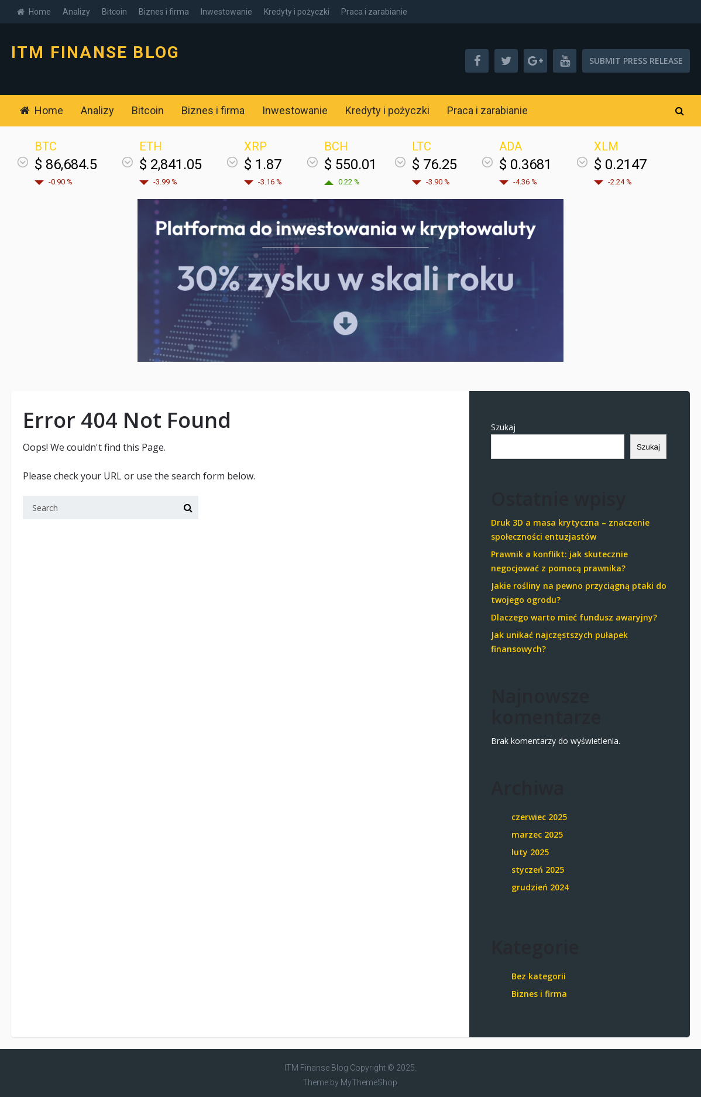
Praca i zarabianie (374, 11)
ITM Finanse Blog (95, 52)
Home (34, 11)
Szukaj (503, 427)
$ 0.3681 (525, 164)
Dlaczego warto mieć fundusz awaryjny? (574, 617)
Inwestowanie (226, 11)
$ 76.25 (434, 164)
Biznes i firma (164, 11)
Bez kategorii (538, 976)
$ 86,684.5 (66, 164)
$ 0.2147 (620, 164)
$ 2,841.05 (170, 164)
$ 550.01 (350, 164)
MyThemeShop (369, 1082)
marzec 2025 (537, 834)
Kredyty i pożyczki (296, 11)
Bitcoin (114, 11)
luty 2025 (530, 852)
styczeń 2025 (537, 869)
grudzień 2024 (540, 887)
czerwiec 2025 (539, 816)
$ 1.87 (262, 164)
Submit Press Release (636, 60)
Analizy (76, 11)
